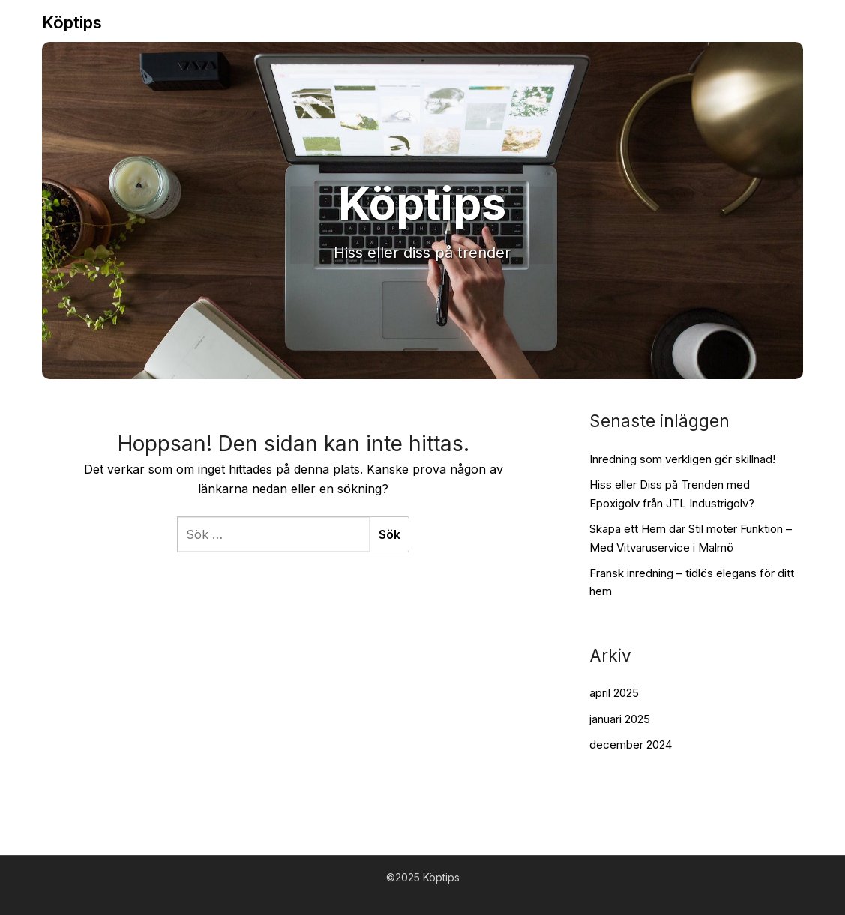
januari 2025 (619, 719)
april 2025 (614, 693)
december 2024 (630, 744)
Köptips (72, 22)
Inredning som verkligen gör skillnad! (682, 459)
